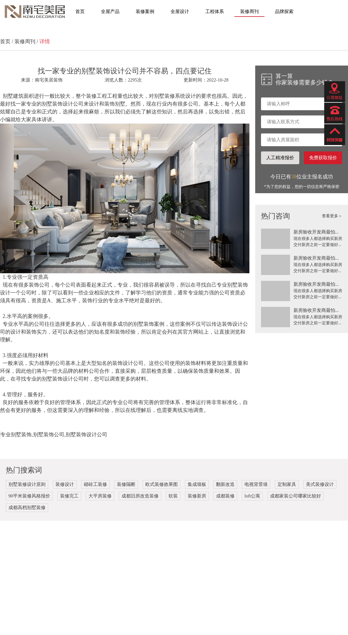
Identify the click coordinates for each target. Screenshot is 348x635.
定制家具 (287, 484)
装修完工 (69, 495)
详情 (44, 41)
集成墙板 (197, 484)
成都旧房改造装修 (140, 495)
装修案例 (145, 11)
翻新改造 (225, 484)
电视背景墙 (256, 484)
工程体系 (214, 11)
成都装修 (225, 495)
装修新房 (197, 495)
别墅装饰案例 (148, 324)
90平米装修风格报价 (29, 495)
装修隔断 (126, 484)
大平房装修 (100, 495)
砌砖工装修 (95, 484)
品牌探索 (284, 11)
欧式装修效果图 (161, 484)
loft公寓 (252, 495)
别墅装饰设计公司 (63, 104)
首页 (80, 11)
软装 (173, 495)
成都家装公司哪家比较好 (295, 495)
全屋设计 (180, 11)
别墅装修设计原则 (27, 484)
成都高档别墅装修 (27, 507)
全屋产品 (110, 11)
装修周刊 (249, 11)
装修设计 (64, 484)
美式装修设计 (320, 484)
